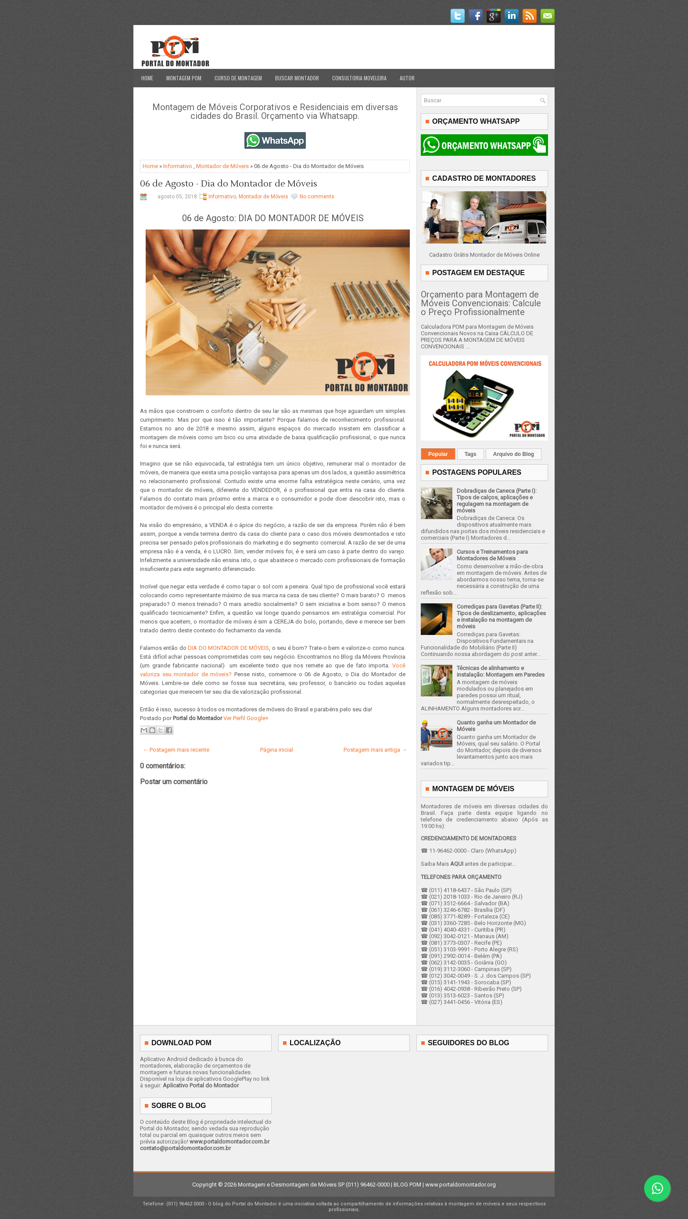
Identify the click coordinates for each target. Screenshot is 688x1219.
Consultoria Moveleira (359, 78)
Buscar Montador (297, 78)
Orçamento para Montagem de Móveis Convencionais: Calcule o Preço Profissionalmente (481, 303)
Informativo (177, 166)
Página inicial (276, 749)
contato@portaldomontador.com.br (185, 1148)
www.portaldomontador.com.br (229, 1141)
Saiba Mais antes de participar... (468, 863)
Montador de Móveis (222, 166)
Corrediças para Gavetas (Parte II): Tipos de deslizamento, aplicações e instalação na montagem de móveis (501, 616)
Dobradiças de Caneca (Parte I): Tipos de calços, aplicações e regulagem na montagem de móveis (497, 501)
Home (147, 78)
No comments (317, 197)
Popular (438, 454)
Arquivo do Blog (513, 454)
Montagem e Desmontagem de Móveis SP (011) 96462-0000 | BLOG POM (329, 1184)
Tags (471, 454)
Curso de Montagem (238, 78)
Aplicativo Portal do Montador (201, 1085)
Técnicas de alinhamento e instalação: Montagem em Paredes (501, 671)
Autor (407, 78)
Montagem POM (183, 78)
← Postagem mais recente (176, 749)
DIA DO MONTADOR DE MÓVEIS (228, 648)
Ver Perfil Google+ (246, 718)
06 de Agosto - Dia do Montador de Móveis (228, 183)
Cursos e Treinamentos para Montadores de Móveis (492, 555)
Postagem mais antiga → (375, 749)
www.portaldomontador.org (460, 1184)
